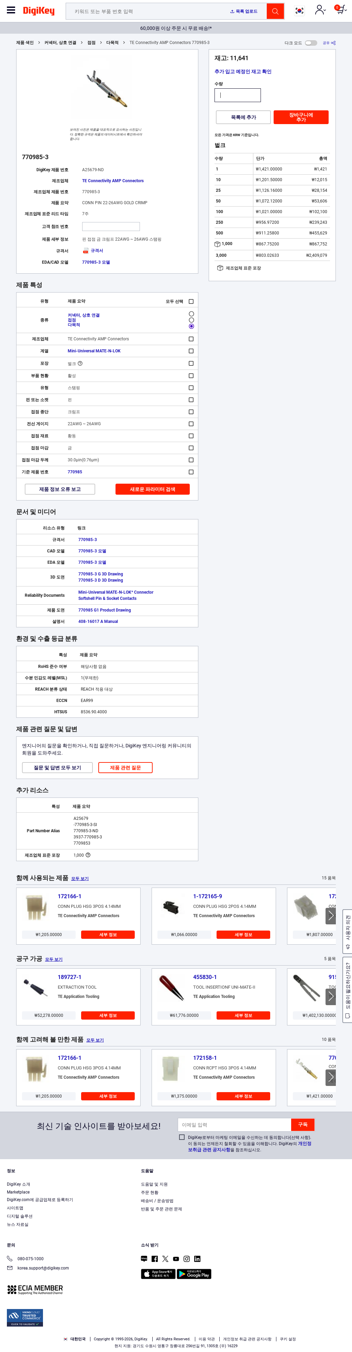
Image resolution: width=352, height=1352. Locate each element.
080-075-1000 (25, 1259)
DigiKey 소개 (18, 1184)
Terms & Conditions (123, 1345)
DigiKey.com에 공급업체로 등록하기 (40, 1199)
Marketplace (18, 1192)
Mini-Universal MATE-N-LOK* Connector (115, 592)
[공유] (329, 42)
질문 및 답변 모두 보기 (57, 767)
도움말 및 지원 (154, 1184)
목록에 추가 (243, 117)
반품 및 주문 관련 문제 (161, 1209)
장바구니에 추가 (301, 117)
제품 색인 (25, 42)
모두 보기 (80, 878)
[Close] (341, 1332)
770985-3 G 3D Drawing (100, 574)
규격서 (92, 250)
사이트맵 (15, 1208)
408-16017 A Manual (98, 621)
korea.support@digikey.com (38, 1268)
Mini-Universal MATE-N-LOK (94, 351)
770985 (75, 472)
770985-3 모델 (96, 262)
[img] (38, 12)
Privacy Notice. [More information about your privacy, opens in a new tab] (166, 1345)
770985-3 (87, 539)
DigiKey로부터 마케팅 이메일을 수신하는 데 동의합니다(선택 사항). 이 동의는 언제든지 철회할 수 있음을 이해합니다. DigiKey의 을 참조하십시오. (249, 1143)
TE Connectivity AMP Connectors (113, 180)
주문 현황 (149, 1192)
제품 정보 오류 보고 (60, 489)
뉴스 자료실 (18, 1224)
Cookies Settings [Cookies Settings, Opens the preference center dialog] (214, 1333)
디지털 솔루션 (20, 1216)
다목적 (112, 42)
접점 (91, 42)
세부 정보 (108, 934)
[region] (176, 1333)
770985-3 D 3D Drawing (100, 580)
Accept (262, 1333)
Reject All (309, 1333)
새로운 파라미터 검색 (152, 489)
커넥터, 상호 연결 (60, 42)
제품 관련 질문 (125, 767)
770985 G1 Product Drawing (104, 610)
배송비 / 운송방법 (157, 1200)
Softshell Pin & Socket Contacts (107, 598)
